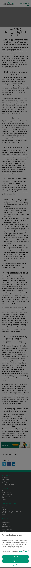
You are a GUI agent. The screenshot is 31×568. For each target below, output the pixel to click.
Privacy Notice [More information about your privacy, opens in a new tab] (23, 551)
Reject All (15, 561)
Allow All (15, 557)
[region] (15, 550)
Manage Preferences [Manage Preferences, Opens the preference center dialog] (15, 565)
